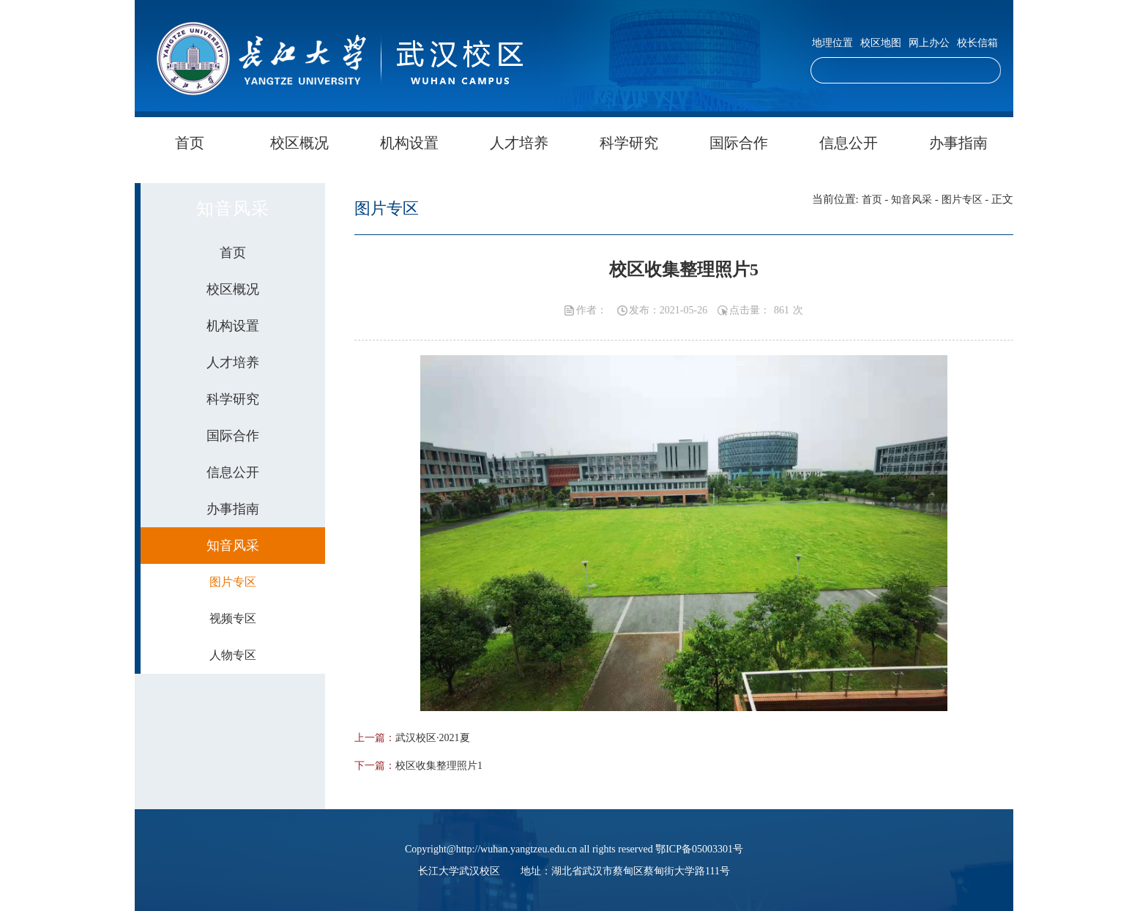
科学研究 (629, 143)
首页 (189, 143)
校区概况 (299, 143)
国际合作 (738, 143)
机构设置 (409, 143)
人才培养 (519, 143)
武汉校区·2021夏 (432, 737)
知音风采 (911, 199)
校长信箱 (977, 42)
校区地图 (880, 42)
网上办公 (929, 42)
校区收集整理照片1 (438, 765)
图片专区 (962, 199)
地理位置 (832, 42)
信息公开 (848, 143)
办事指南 (958, 143)
